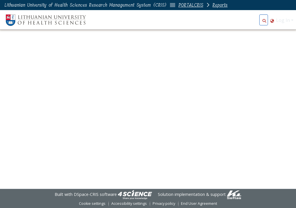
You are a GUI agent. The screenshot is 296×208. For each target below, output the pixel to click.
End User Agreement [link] (199, 203)
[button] (264, 20)
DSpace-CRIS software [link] (95, 194)
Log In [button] (283, 20)
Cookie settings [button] (92, 203)
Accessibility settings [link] (129, 203)
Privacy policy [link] (164, 203)
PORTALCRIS (190, 5)
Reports (219, 5)
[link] (135, 194)
